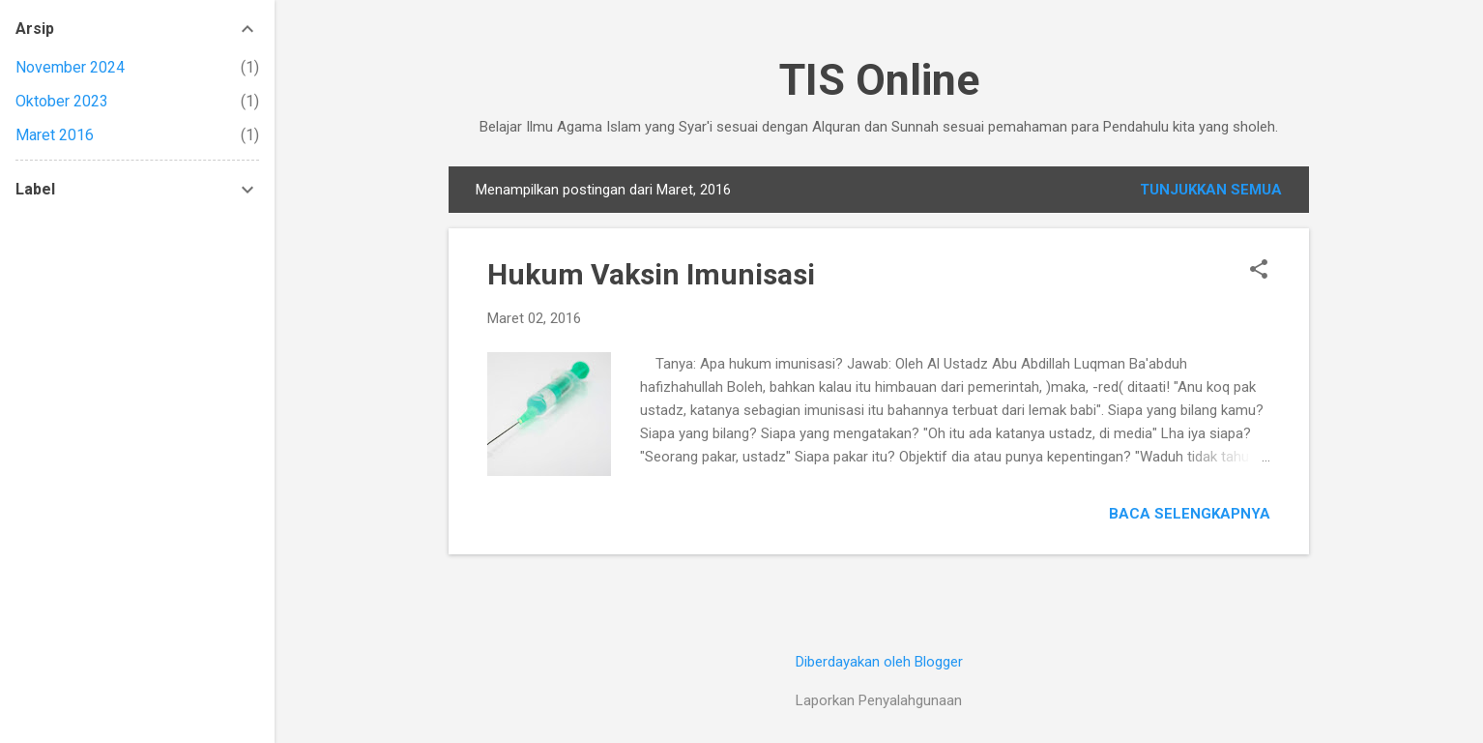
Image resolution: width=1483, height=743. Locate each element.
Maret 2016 (54, 135)
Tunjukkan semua (1211, 189)
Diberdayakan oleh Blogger (879, 661)
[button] (1258, 270)
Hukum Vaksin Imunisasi (651, 274)
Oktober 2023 (61, 101)
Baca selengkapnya (1189, 513)
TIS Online (879, 79)
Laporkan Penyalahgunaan (879, 700)
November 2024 (70, 67)
